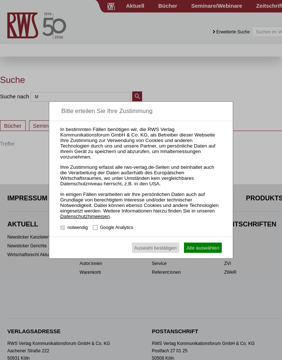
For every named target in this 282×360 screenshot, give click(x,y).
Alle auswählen (203, 248)
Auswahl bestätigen (155, 248)
